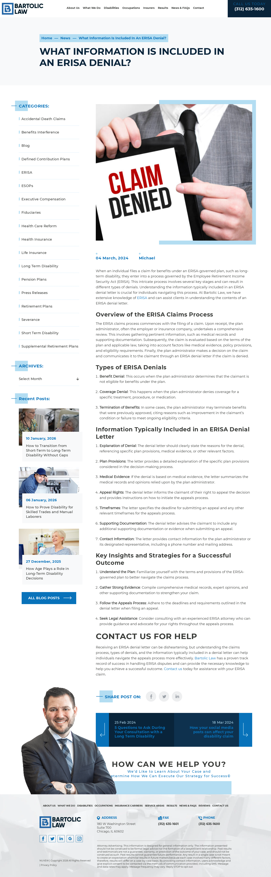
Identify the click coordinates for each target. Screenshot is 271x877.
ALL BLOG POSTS (44, 598)
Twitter (52, 838)
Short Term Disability (40, 333)
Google (70, 838)
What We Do (91, 8)
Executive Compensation (43, 199)
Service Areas (154, 805)
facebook (151, 696)
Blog (25, 146)
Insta (61, 838)
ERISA (26, 172)
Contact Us (220, 805)
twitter (164, 696)
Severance (30, 320)
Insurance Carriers (128, 805)
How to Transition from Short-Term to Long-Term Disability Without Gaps (48, 450)
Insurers (149, 8)
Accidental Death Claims (43, 119)
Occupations (131, 8)
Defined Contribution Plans (45, 159)
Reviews (204, 805)
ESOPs (27, 186)
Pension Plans (33, 279)
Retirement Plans (36, 306)
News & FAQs (180, 8)
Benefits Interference (40, 132)
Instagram (79, 838)
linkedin (177, 696)
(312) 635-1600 (249, 8)
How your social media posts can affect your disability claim (211, 732)
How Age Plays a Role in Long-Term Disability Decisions (47, 573)
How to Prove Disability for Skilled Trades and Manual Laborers (49, 512)
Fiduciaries (31, 213)
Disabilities (111, 8)
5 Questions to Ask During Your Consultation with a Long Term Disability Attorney (140, 732)
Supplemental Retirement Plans (49, 346)
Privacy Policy (49, 865)
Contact (198, 8)
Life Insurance (34, 253)
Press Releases (34, 293)
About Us (73, 8)
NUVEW (44, 860)
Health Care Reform (39, 226)
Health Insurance (36, 239)
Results (163, 8)
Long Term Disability (39, 266)
